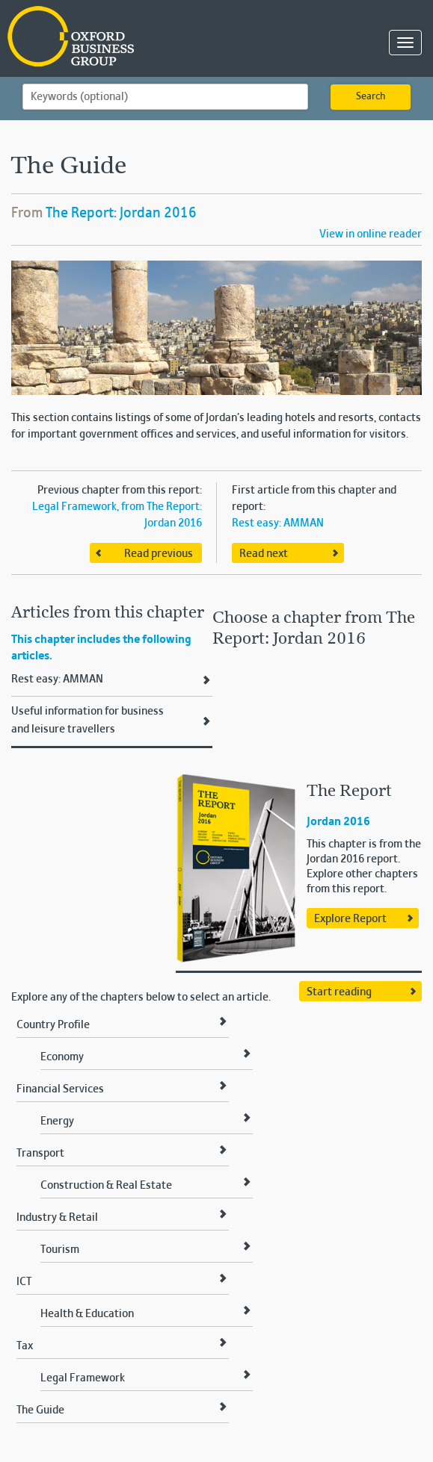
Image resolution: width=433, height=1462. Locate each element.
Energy (57, 1121)
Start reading (339, 992)
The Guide (40, 1410)
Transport (40, 1154)
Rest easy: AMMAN (278, 523)
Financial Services (60, 1089)
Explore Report (350, 919)
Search (370, 97)
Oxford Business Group (156, 37)
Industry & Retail (57, 1218)
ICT (23, 1282)
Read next (263, 554)
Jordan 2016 (338, 822)
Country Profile (53, 1025)
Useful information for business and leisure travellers (87, 720)
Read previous (158, 554)
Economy (62, 1057)
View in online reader (370, 234)
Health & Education (87, 1314)
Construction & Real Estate (106, 1186)
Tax (24, 1346)
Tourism (59, 1250)
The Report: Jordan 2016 (121, 213)
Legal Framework (82, 1378)
